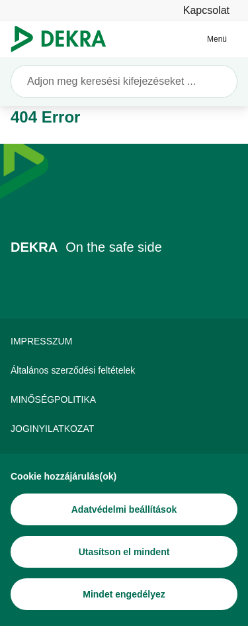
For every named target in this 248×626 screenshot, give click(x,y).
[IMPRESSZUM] (124, 341)
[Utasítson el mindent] (124, 552)
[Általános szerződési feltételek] (124, 370)
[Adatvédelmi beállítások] (124, 509)
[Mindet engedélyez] (124, 594)
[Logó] (64, 39)
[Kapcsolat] (206, 10)
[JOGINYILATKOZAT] (124, 428)
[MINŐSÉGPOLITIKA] (124, 399)
